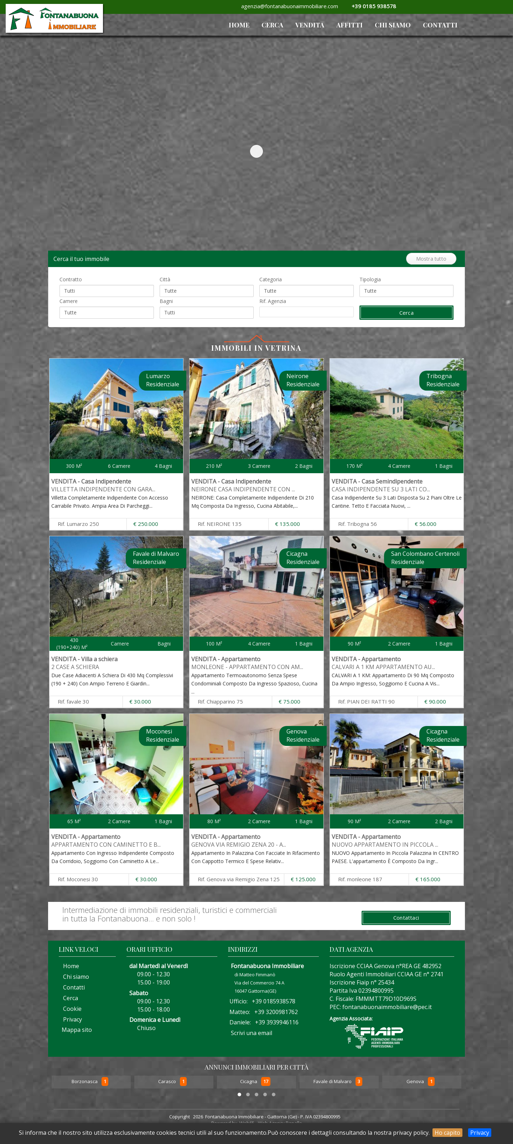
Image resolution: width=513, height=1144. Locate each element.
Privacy (479, 1133)
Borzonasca (85, 1081)
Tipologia (370, 279)
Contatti (440, 25)
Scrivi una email (251, 1033)
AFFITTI (349, 25)
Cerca (272, 25)
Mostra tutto (431, 258)
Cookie (70, 1009)
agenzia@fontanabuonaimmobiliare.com (288, 6)
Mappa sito (76, 1030)
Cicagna (249, 1081)
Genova (415, 1081)
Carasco (167, 1081)
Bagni (166, 301)
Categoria (270, 279)
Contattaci (406, 917)
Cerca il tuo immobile (82, 259)
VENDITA (309, 25)
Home (69, 966)
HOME (239, 25)
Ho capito (447, 1133)
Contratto (70, 279)
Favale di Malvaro (333, 1081)
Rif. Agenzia (272, 301)
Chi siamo (393, 25)
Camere (68, 301)
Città (165, 279)
